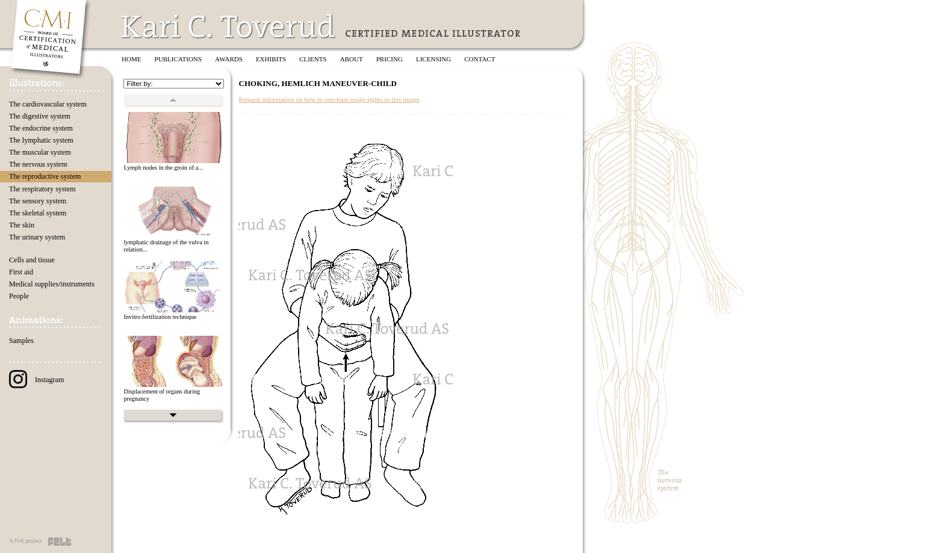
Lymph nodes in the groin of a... (162, 167)
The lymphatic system (41, 140)
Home (131, 59)
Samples (21, 340)
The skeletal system (37, 213)
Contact (479, 59)
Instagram (36, 380)
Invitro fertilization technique (159, 317)
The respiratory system (42, 189)
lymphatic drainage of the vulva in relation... (165, 246)
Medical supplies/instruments (52, 284)
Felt (59, 541)
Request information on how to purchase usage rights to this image (328, 99)
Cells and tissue (32, 260)
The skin (21, 225)
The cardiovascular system (48, 104)
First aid (21, 272)
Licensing (433, 59)
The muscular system (40, 152)
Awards (229, 59)
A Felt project (25, 540)
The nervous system (38, 164)
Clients (312, 59)
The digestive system (39, 116)
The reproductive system (45, 176)
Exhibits (271, 59)
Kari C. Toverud (229, 26)
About (351, 59)
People (19, 296)
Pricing (389, 59)
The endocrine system (41, 128)
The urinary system (37, 237)
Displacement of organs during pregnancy (161, 395)
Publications (178, 59)
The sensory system (37, 201)
